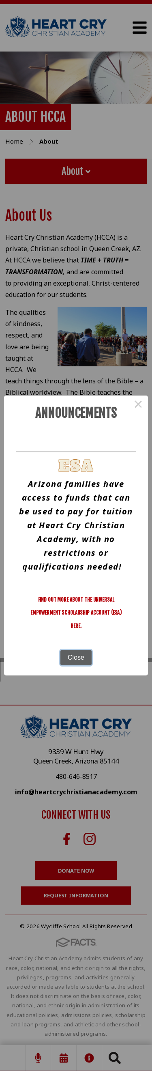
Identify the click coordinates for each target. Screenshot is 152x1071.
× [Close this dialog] (138, 405)
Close (76, 657)
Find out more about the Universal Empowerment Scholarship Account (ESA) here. (76, 612)
